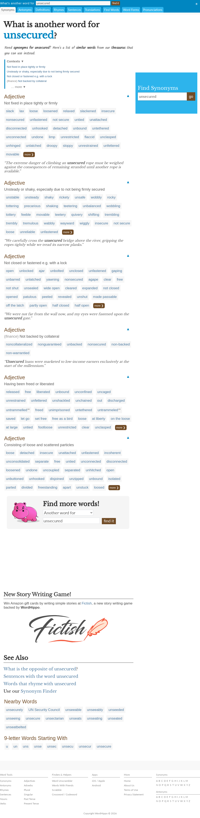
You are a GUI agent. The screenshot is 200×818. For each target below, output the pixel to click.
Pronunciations (152, 10)
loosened (50, 111)
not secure (61, 120)
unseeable (73, 710)
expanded (90, 288)
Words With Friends (62, 785)
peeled (47, 297)
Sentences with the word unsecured (41, 676)
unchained (83, 401)
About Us (129, 785)
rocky (111, 197)
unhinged (13, 146)
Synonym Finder (39, 691)
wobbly (96, 197)
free (120, 279)
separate (42, 461)
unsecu (67, 746)
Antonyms (25, 10)
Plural (27, 789)
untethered (100, 128)
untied (79, 120)
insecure (108, 111)
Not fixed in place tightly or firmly (26, 66)
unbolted (57, 271)
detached (60, 128)
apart (67, 487)
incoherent (112, 453)
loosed (99, 487)
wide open (52, 288)
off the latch (15, 305)
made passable (105, 297)
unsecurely (14, 710)
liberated (43, 392)
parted (11, 487)
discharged (116, 401)
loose (33, 111)
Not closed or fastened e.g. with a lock (29, 76)
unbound (80, 128)
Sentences (74, 10)
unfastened (38, 120)
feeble (26, 215)
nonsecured (15, 120)
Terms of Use (131, 789)
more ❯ (29, 154)
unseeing (13, 718)
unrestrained (88, 146)
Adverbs (28, 785)
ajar (42, 271)
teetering (70, 206)
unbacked (74, 344)
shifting (93, 215)
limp (52, 137)
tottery (11, 215)
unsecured (71, 521)
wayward (67, 223)
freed (39, 410)
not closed (111, 288)
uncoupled (51, 470)
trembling (112, 215)
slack (10, 111)
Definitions (43, 10)
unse (38, 746)
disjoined (57, 479)
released (12, 392)
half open (82, 305)
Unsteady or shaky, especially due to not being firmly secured (43, 71)
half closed (60, 305)
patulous (29, 297)
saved (10, 419)
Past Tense (29, 798)
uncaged (104, 392)
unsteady (32, 197)
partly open (38, 305)
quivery (77, 215)
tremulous (30, 223)
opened (12, 297)
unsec (51, 746)
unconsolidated (17, 461)
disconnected (16, 128)
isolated (114, 479)
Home (127, 780)
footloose (45, 427)
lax (21, 111)
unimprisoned (59, 410)
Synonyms (7, 10)
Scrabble (56, 789)
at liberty (98, 419)
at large (12, 427)
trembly (12, 223)
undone (37, 137)
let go (25, 419)
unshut (82, 297)
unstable (12, 197)
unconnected (16, 137)
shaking (52, 206)
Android (96, 785)
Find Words (111, 10)
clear (107, 279)
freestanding (48, 487)
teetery (60, 215)
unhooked (40, 128)
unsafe (80, 197)
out (99, 401)
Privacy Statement (134, 794)
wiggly (84, 223)
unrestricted (70, 137)
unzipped (76, 479)
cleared (71, 288)
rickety (64, 197)
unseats (75, 718)
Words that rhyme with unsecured (40, 683)
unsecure (33, 718)
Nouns (3, 798)
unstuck (82, 487)
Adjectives (29, 780)
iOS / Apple (98, 780)
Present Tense (31, 803)
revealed (64, 297)
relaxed (69, 111)
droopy (52, 146)
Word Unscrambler (62, 780)
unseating (94, 718)
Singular (28, 794)
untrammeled (108, 410)
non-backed (121, 344)
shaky (49, 197)
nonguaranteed (49, 344)
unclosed (76, 271)
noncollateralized (19, 344)
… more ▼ (18, 87)
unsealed (31, 288)
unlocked (26, 271)
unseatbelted (16, 727)
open (10, 271)
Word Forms (131, 10)
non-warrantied (17, 353)
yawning (52, 279)
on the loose (120, 419)
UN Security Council (44, 710)
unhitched (93, 470)
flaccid (89, 137)
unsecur (85, 746)
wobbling (113, 206)
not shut (12, 288)
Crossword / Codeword (64, 794)
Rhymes (59, 10)
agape (93, 279)
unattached (98, 120)
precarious (32, 206)
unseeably (95, 710)
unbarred (13, 279)
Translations (92, 10)
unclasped (108, 137)
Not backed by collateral (32, 81)
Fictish (87, 603)
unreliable (27, 232)
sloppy (68, 146)
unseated (115, 718)
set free (41, 419)
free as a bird (62, 419)
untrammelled (16, 410)
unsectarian (55, 718)
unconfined (83, 392)
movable (12, 154)
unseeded (116, 710)
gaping (117, 271)
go (191, 97)
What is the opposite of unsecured (40, 668)
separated (72, 470)
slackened (88, 111)
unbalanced (92, 206)
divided (27, 487)
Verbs (3, 803)
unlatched (33, 146)
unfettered (111, 146)
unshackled (61, 401)
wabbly (49, 223)
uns (25, 746)
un (15, 746)
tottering (12, 206)
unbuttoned (15, 479)
